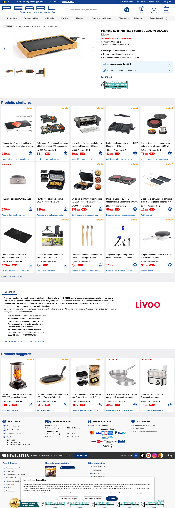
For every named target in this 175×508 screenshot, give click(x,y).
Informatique (11, 18)
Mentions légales (11, 478)
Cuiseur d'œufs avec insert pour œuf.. (85, 410)
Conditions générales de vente (16, 474)
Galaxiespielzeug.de (98, 467)
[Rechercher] (126, 9)
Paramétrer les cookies (93, 498)
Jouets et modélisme (101, 18)
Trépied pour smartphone (46, 271)
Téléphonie (124, 18)
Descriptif (10, 292)
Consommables (31, 18)
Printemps (138, 18)
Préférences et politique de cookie (17, 481)
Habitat (79, 18)
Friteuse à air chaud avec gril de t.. (50, 215)
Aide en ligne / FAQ (14, 426)
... (169, 18)
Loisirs (64, 18)
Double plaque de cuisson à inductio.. (16, 271)
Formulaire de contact (14, 433)
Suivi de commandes (125, 2)
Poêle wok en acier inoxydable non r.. (120, 410)
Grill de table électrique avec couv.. (119, 159)
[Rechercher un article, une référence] (98, 10)
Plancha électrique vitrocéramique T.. (16, 159)
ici (141, 493)
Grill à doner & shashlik (10, 410)
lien (124, 486)
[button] (137, 64)
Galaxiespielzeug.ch (98, 473)
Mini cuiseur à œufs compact (152, 410)
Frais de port (63, 2)
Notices (8, 488)
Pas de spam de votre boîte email (145, 432)
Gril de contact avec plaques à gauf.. (85, 215)
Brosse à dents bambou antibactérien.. (86, 271)
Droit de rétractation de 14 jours (144, 426)
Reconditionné (156, 18)
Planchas (53, 26)
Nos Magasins (154, 2)
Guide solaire (10, 491)
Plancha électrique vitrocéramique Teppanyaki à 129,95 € (24, 341)
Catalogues (167, 2)
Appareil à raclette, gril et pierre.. (83, 159)
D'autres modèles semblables (115, 44)
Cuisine (35, 26)
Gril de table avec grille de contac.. (50, 159)
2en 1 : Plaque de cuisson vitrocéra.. (155, 159)
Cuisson (43, 26)
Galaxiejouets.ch (97, 470)
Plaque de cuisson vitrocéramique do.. (120, 215)
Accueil (19, 26)
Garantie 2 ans (138, 429)
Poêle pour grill (146, 215)
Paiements (98, 425)
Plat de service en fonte (45, 410)
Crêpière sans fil (147, 271)
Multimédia (49, 18)
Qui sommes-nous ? (12, 468)
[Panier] (166, 10)
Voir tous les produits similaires (12, 276)
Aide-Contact (140, 2)
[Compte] (154, 10)
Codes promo (10, 484)
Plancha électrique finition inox (13, 215)
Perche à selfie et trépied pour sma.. (120, 271)
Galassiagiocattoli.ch (98, 476)
